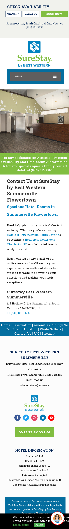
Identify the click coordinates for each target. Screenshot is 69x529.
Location (31, 329)
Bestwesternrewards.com (45, 501)
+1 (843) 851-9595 (39, 170)
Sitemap (48, 333)
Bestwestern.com (21, 501)
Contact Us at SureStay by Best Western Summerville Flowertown (33, 190)
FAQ (36, 333)
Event (17, 329)
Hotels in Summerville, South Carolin (33, 235)
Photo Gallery (50, 329)
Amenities (42, 325)
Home (5, 325)
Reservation (21, 325)
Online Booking (35, 432)
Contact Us (22, 333)
